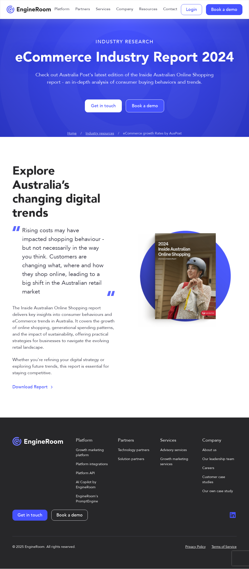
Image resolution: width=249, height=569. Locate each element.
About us (209, 450)
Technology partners (133, 450)
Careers (208, 468)
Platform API (85, 473)
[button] (62, 9)
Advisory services (173, 450)
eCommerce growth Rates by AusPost (152, 133)
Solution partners (131, 459)
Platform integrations (92, 464)
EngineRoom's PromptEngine (87, 499)
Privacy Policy (195, 546)
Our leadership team (218, 459)
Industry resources (100, 133)
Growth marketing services (174, 461)
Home (72, 133)
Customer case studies (213, 479)
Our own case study (217, 491)
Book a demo (224, 10)
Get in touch (103, 106)
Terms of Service (224, 546)
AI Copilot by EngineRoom (86, 484)
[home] (29, 9)
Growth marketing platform (90, 452)
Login (191, 10)
